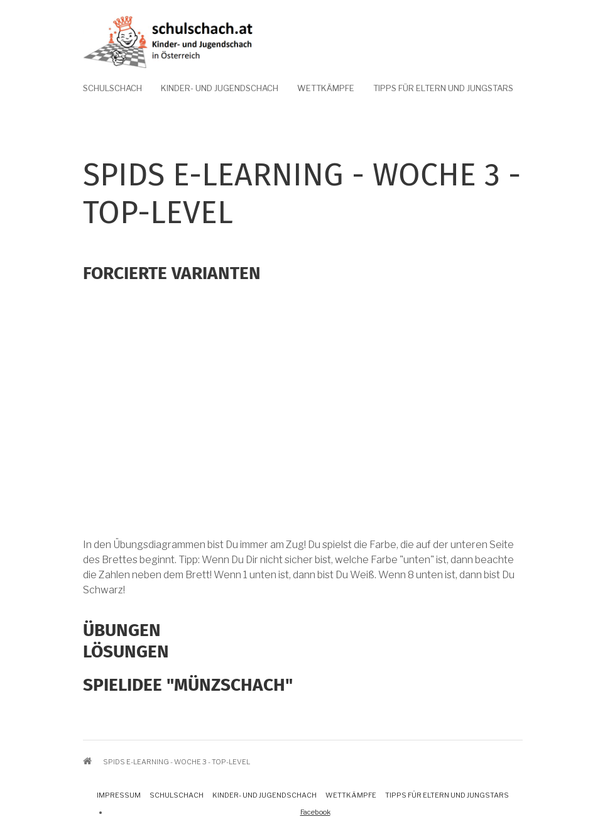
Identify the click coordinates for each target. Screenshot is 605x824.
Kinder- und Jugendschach (219, 88)
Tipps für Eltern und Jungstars (443, 88)
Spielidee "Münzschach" (188, 684)
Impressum (119, 795)
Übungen (122, 630)
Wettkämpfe (325, 88)
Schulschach (112, 88)
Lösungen (126, 651)
